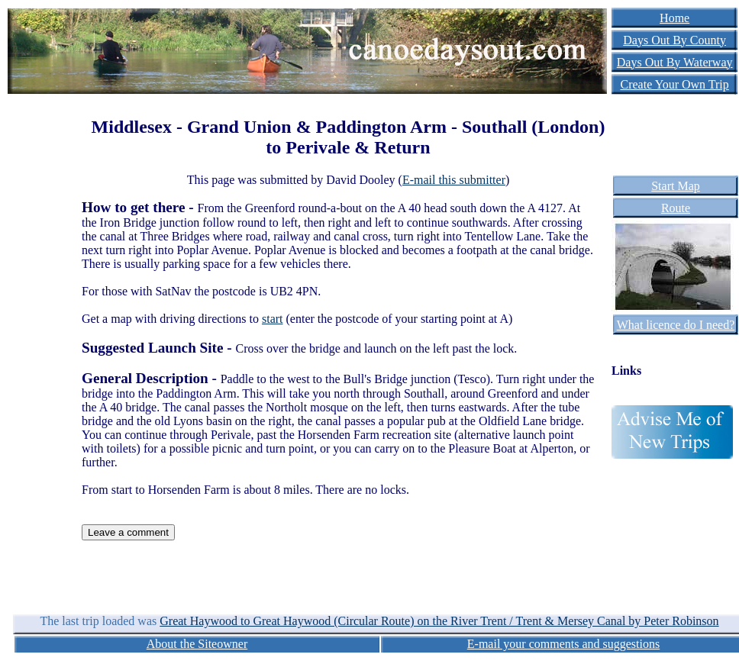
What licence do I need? (676, 324)
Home (674, 17)
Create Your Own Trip (675, 84)
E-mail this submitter (453, 179)
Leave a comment (128, 532)
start (272, 318)
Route (675, 207)
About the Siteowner (197, 643)
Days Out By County (674, 40)
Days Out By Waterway (675, 62)
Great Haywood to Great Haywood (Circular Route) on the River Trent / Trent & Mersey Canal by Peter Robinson (439, 620)
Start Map (675, 185)
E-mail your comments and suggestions (563, 643)
